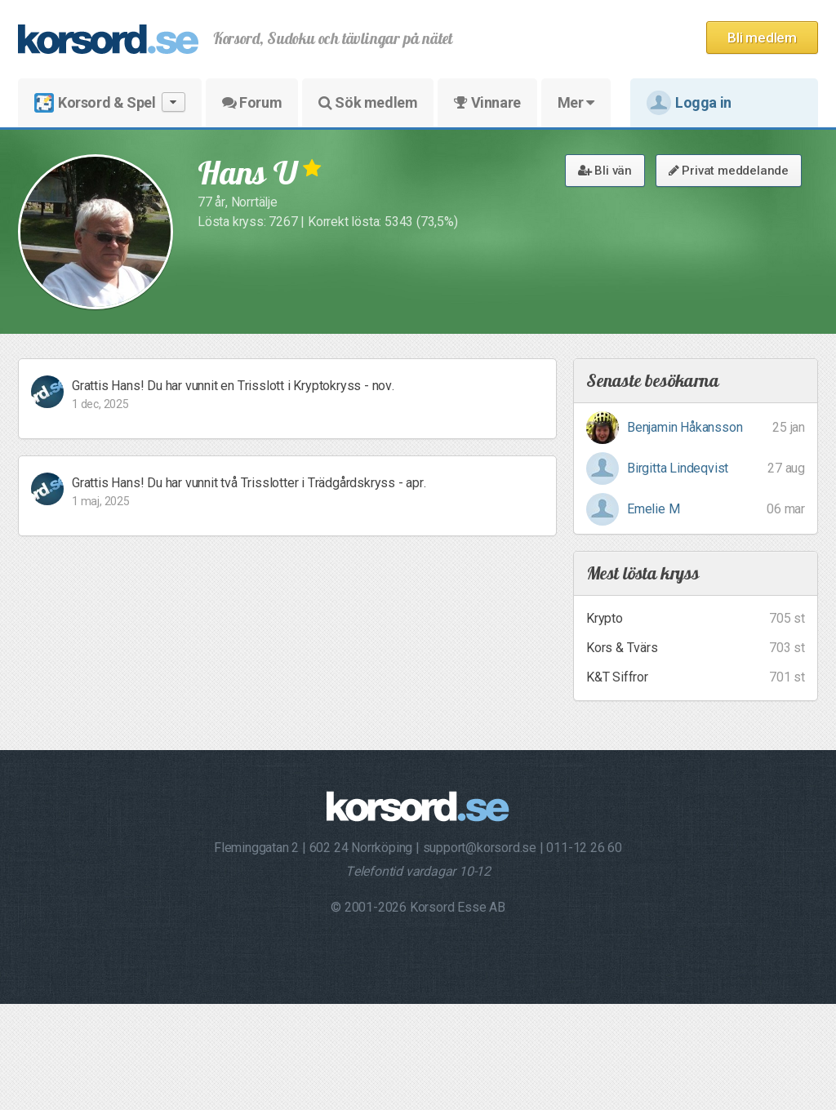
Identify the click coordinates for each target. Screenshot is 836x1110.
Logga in (689, 103)
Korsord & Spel (109, 102)
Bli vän (605, 170)
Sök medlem (367, 102)
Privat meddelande (729, 170)
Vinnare (487, 102)
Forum (252, 102)
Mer (576, 102)
